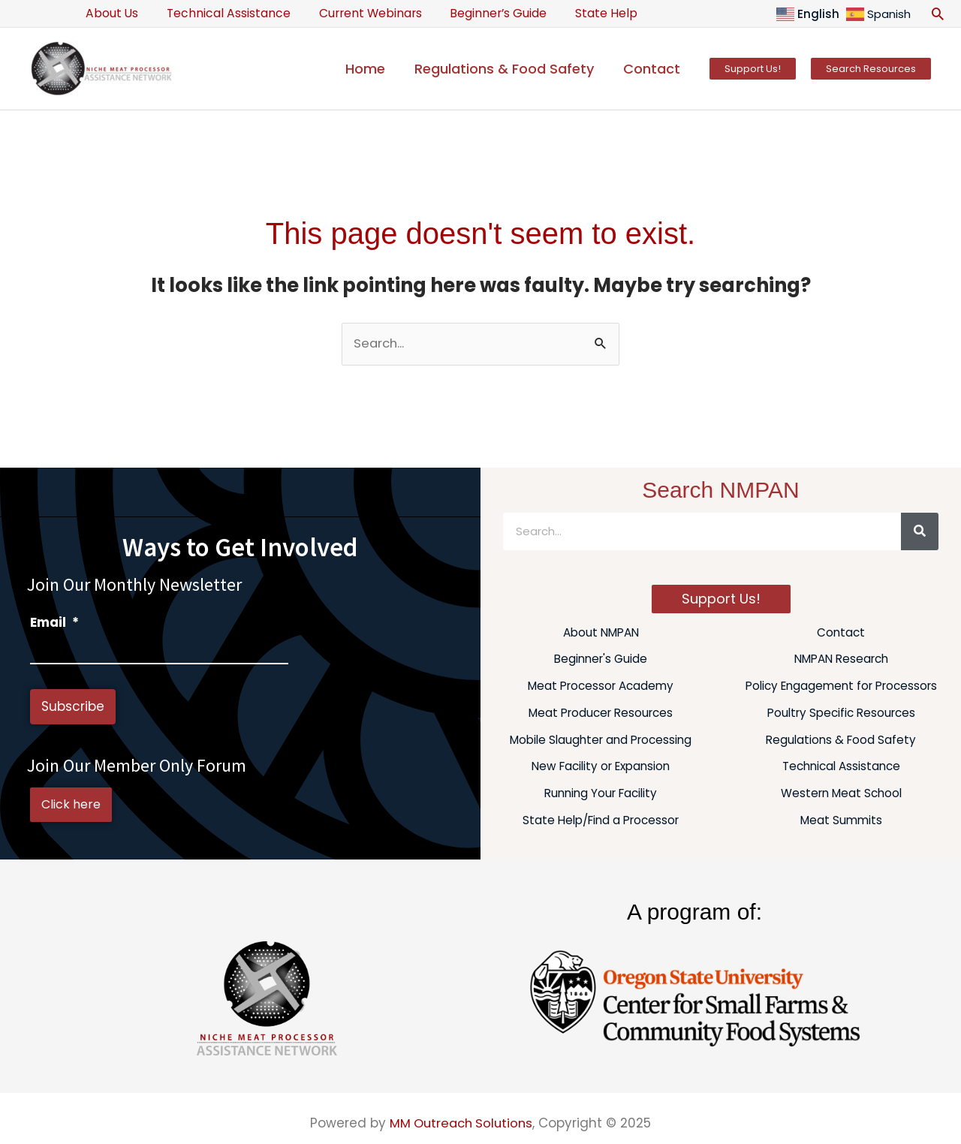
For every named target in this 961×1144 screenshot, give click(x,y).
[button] (937, 13)
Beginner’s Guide (480, 13)
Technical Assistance (221, 13)
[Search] (919, 531)
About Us (109, 13)
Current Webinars (357, 13)
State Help (584, 13)
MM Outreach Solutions (461, 1123)
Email (54, 622)
